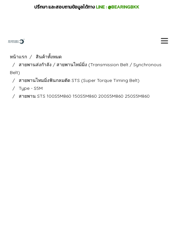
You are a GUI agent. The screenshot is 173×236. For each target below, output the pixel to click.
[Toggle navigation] (164, 41)
